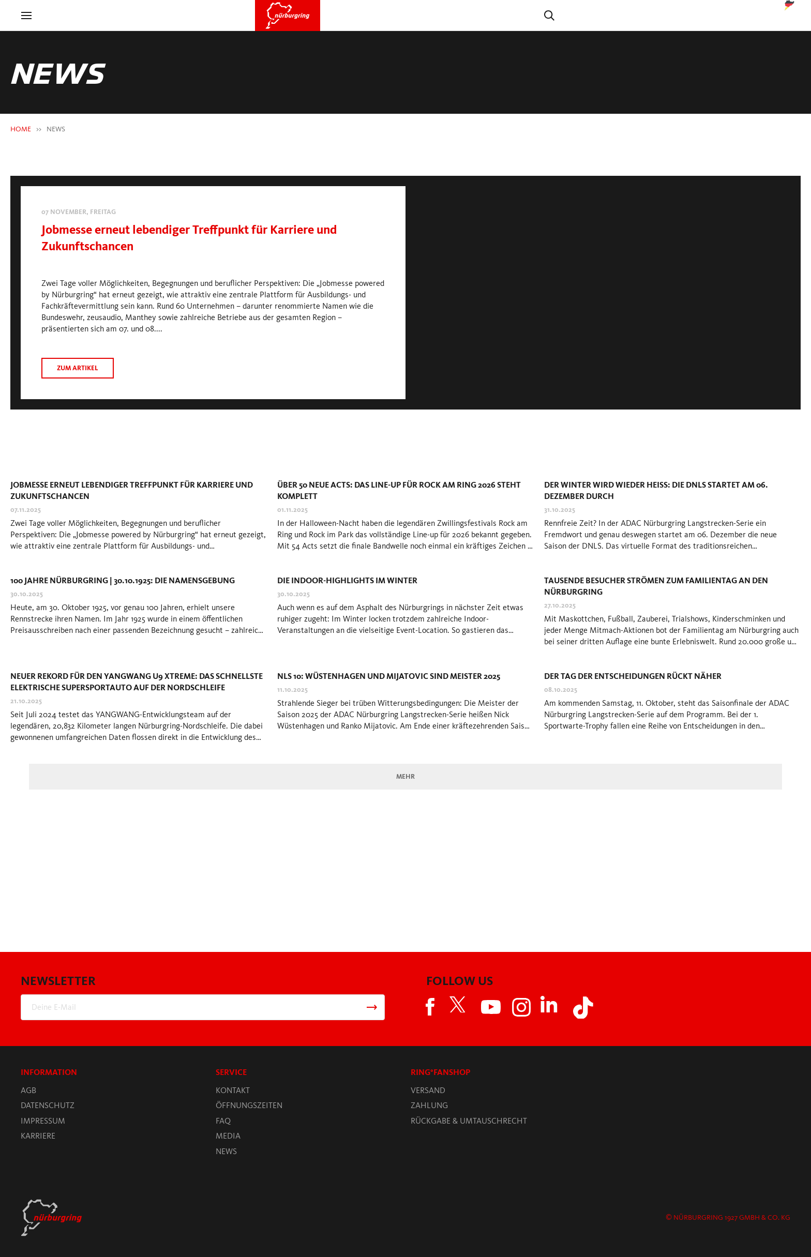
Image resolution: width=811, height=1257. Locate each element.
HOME (20, 129)
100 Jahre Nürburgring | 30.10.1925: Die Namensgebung (122, 580)
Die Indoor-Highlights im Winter (347, 580)
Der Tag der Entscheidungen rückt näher (633, 676)
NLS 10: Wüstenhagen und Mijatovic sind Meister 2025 (388, 676)
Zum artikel (77, 368)
